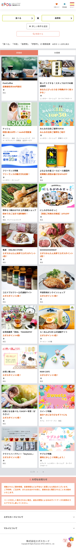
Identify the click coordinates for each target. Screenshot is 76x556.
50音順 (57, 52)
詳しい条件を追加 (38, 26)
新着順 (19, 52)
